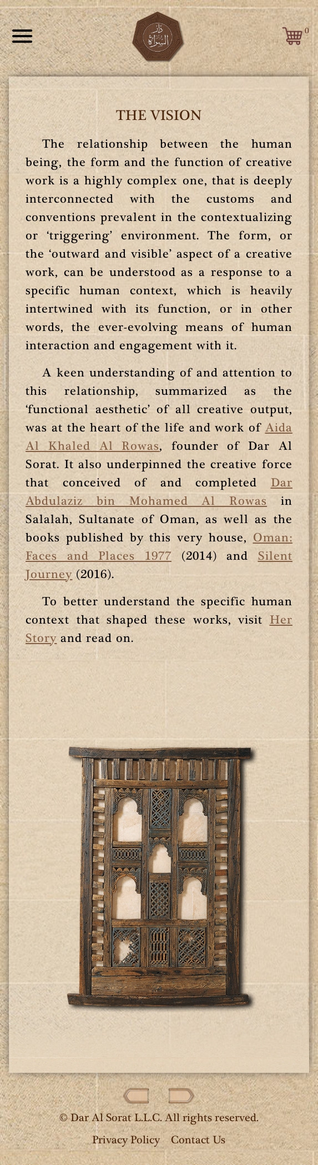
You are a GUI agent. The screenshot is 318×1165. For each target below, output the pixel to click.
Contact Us (198, 1140)
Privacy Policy (126, 1140)
